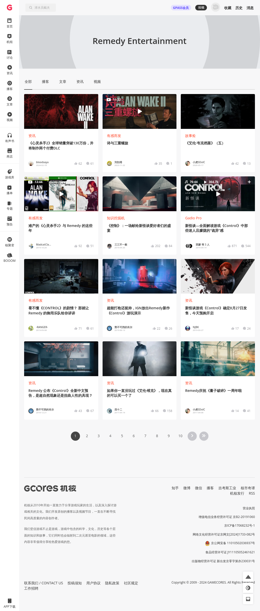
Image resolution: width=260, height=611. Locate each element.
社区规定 (131, 583)
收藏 (227, 7)
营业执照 (249, 508)
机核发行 (237, 493)
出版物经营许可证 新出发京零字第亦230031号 (223, 561)
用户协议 (93, 583)
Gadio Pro (193, 218)
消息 (250, 7)
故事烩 (190, 135)
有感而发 (114, 135)
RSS (252, 493)
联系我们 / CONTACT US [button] (43, 583)
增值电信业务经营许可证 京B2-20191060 (227, 517)
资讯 (32, 135)
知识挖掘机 (116, 218)
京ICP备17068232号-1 (239, 525)
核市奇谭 (248, 487)
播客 (210, 487)
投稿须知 (75, 583)
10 (180, 435)
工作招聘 (31, 588)
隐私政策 (112, 583)
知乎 (175, 487)
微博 (186, 487)
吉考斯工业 (227, 487)
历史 (238, 7)
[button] (218, 194)
